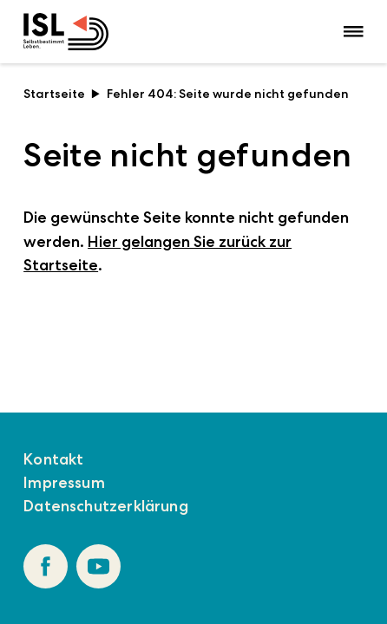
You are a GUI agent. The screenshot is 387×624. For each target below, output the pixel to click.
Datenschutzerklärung (105, 506)
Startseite (62, 93)
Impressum (64, 482)
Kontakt (53, 459)
